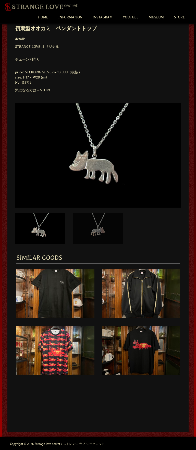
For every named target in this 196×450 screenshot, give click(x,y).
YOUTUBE (131, 17)
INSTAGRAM (103, 17)
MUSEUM (156, 17)
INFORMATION (70, 17)
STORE (179, 17)
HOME (43, 17)
